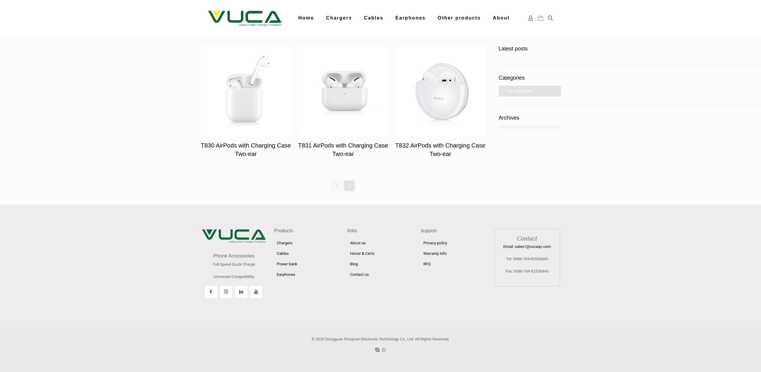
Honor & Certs (362, 253)
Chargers (284, 243)
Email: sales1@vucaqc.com (527, 246)
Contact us (359, 274)
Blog (354, 264)
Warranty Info (434, 253)
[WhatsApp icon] (384, 349)
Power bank (287, 264)
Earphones (286, 274)
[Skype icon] (377, 349)
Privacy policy (435, 243)
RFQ (427, 264)
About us (358, 243)
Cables (283, 253)
